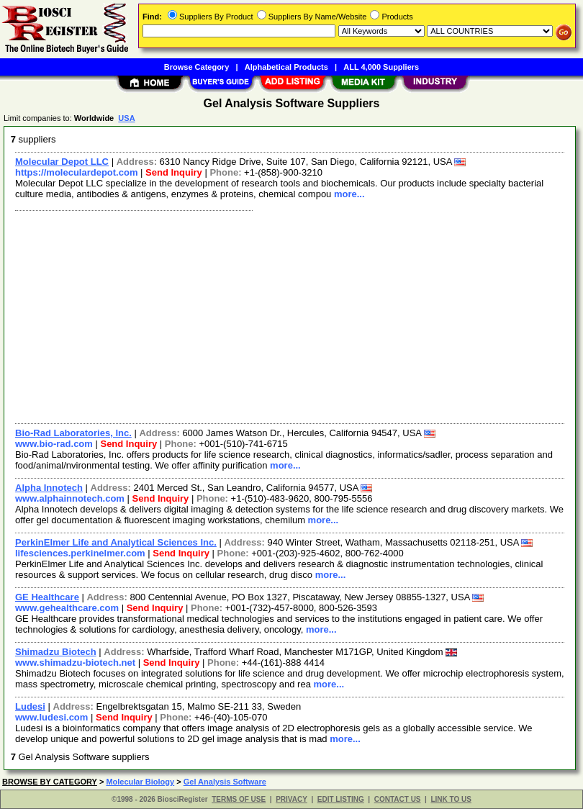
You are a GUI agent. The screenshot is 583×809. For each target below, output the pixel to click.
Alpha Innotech (49, 487)
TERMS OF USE (239, 799)
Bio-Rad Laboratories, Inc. (73, 433)
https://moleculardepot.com (76, 172)
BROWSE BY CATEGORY (49, 781)
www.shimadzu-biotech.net (75, 662)
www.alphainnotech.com (70, 498)
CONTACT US (397, 799)
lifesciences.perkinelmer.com (80, 553)
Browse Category (196, 67)
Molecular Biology (140, 781)
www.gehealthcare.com (67, 607)
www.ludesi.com (51, 717)
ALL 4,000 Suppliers (381, 67)
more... (349, 194)
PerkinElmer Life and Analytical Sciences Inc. (116, 542)
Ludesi (30, 706)
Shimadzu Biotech (55, 651)
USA (126, 118)
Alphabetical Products (286, 67)
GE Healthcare (47, 597)
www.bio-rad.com (54, 443)
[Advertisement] (286, 315)
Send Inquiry (173, 172)
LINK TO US (450, 799)
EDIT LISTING (340, 799)
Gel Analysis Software (225, 781)
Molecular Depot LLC (62, 161)
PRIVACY (291, 799)
